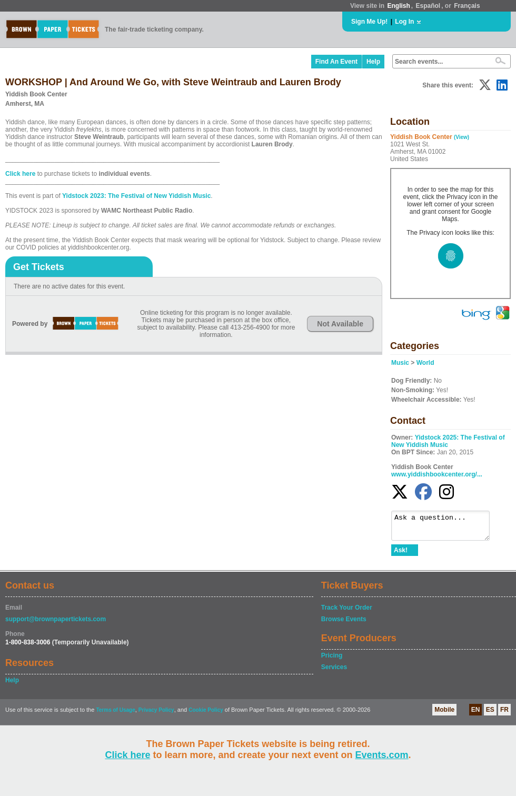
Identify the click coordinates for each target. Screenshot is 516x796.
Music (400, 362)
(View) (461, 137)
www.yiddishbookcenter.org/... (436, 474)
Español (428, 5)
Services (334, 671)
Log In (404, 21)
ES (490, 714)
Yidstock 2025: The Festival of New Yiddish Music (448, 441)
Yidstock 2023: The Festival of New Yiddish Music (136, 196)
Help (373, 61)
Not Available (340, 324)
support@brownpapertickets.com (55, 624)
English (398, 5)
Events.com (382, 755)
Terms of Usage (115, 715)
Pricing (332, 660)
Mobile (444, 714)
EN (475, 714)
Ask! (401, 555)
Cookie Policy (205, 715)
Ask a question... (445, 528)
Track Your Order (346, 612)
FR (504, 714)
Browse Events (343, 624)
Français (467, 5)
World (425, 362)
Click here (127, 755)
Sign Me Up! (369, 21)
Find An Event (336, 61)
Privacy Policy (156, 715)
